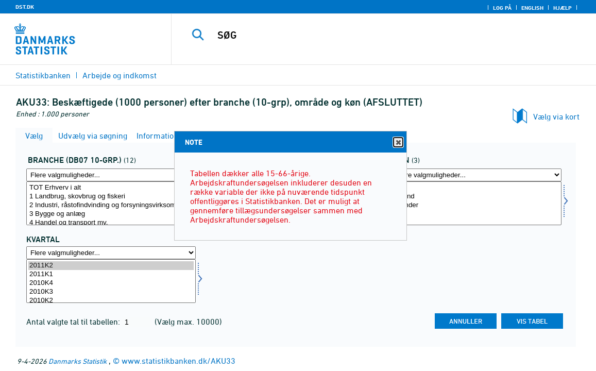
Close (397, 142)
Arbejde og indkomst (119, 75)
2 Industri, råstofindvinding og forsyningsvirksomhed (111, 205)
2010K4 (111, 283)
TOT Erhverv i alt (111, 187)
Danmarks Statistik (77, 361)
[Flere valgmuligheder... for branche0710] (111, 174)
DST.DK (24, 6)
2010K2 (111, 300)
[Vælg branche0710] (111, 203)
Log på (502, 7)
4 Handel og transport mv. (111, 222)
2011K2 (111, 265)
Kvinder (476, 205)
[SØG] (381, 35)
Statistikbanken (43, 75)
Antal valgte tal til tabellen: (74, 321)
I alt (476, 187)
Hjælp (562, 7)
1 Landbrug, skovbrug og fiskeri (111, 196)
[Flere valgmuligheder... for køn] (476, 174)
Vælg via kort (556, 116)
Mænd (476, 196)
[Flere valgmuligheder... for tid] (111, 252)
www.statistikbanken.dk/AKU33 (178, 360)
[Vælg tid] (111, 281)
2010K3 (111, 292)
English (532, 7)
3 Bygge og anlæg (111, 214)
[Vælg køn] (476, 203)
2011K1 (111, 274)
